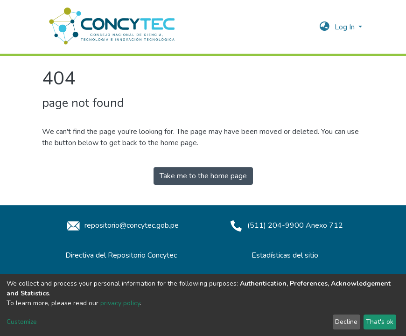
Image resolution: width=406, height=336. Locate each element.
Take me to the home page (203, 176)
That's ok (379, 321)
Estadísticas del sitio (285, 255)
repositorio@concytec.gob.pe (121, 225)
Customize (22, 321)
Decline (346, 321)
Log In (346, 27)
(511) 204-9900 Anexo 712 (285, 225)
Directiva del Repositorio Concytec (121, 255)
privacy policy (120, 303)
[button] (324, 27)
